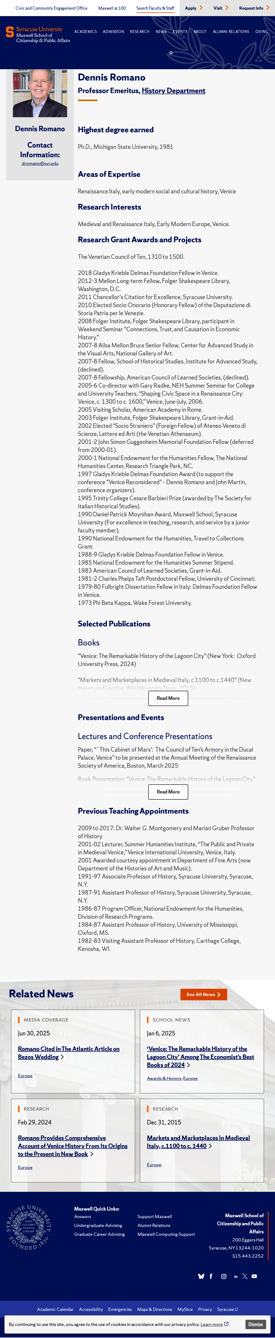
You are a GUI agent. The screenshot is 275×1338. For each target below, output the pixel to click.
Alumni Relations (231, 32)
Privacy (205, 1310)
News (161, 32)
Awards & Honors (164, 1079)
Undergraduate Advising (98, 1226)
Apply (191, 8)
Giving (261, 32)
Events (180, 32)
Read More (168, 698)
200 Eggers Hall (248, 1240)
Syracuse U (227, 1310)
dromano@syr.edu (40, 163)
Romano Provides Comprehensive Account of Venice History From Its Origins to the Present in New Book (73, 1147)
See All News (205, 995)
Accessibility (91, 1310)
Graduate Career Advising (99, 1235)
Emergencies (120, 1310)
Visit (218, 8)
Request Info (251, 8)
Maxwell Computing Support (166, 1235)
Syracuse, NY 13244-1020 (236, 1248)
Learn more (212, 1324)
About (200, 32)
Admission (113, 32)
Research (139, 32)
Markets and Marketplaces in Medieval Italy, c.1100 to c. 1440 (198, 1142)
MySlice (185, 1310)
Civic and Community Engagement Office (52, 8)
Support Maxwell (155, 1217)
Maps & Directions (154, 1310)
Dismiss (255, 1324)
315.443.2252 (248, 1256)
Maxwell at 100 (112, 8)
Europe (25, 1076)
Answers (82, 1217)
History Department (173, 90)
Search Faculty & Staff (155, 8)
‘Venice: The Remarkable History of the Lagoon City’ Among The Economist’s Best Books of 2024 (200, 1057)
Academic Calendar (55, 1310)
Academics (85, 32)
